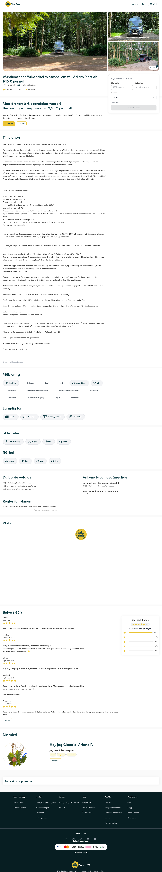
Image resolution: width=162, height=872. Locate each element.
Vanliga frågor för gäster (46, 814)
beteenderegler (42, 819)
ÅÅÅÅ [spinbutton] (115, 87)
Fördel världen (133, 824)
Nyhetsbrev (132, 829)
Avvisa (134, 866)
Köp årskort (9, 124)
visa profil (55, 772)
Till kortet (40, 824)
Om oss (108, 814)
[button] (143, 4)
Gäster (114, 93)
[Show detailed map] (81, 565)
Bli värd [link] (135, 4)
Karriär (107, 829)
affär (129, 814)
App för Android (20, 819)
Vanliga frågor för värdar (69, 814)
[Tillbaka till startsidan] (12, 4)
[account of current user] (152, 4)
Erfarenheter (87, 824)
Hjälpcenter (86, 814)
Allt (7, 732)
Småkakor (146, 858)
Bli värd (62, 819)
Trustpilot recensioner (113, 824)
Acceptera (123, 866)
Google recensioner (112, 819)
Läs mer (21, 124)
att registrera (41, 829)
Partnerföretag (111, 834)
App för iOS (18, 814)
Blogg (129, 819)
